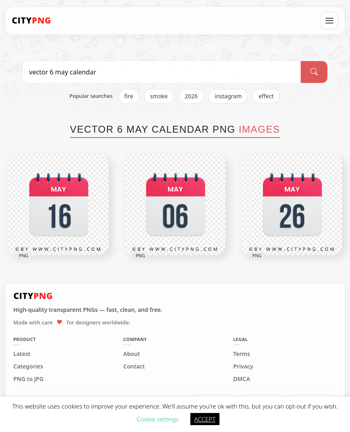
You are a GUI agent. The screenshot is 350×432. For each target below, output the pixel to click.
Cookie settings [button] (158, 419)
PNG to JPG (28, 379)
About (131, 354)
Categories (28, 366)
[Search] (314, 72)
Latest (21, 354)
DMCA (241, 379)
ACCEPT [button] (204, 419)
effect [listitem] (266, 96)
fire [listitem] (128, 96)
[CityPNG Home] (31, 20)
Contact (134, 366)
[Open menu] (329, 21)
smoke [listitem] (159, 96)
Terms (241, 354)
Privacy (243, 366)
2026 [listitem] (191, 96)
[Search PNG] (162, 72)
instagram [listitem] (228, 96)
